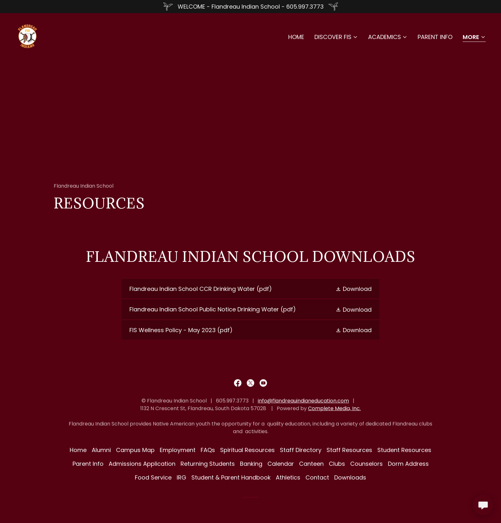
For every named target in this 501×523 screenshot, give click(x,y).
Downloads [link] (350, 477)
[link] (27, 36)
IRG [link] (181, 477)
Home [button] (78, 450)
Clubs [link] (337, 464)
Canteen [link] (311, 464)
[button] (336, 37)
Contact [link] (317, 477)
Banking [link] (251, 464)
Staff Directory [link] (300, 450)
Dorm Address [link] (408, 464)
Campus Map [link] (135, 450)
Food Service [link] (153, 477)
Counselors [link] (366, 464)
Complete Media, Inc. (334, 408)
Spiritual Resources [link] (247, 450)
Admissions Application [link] (142, 464)
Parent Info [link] (435, 37)
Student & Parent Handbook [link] (231, 477)
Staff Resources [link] (349, 450)
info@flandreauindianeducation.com (303, 400)
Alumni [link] (101, 450)
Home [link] (296, 37)
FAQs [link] (208, 450)
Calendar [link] (280, 464)
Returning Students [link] (208, 464)
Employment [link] (178, 450)
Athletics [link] (288, 477)
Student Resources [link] (404, 450)
